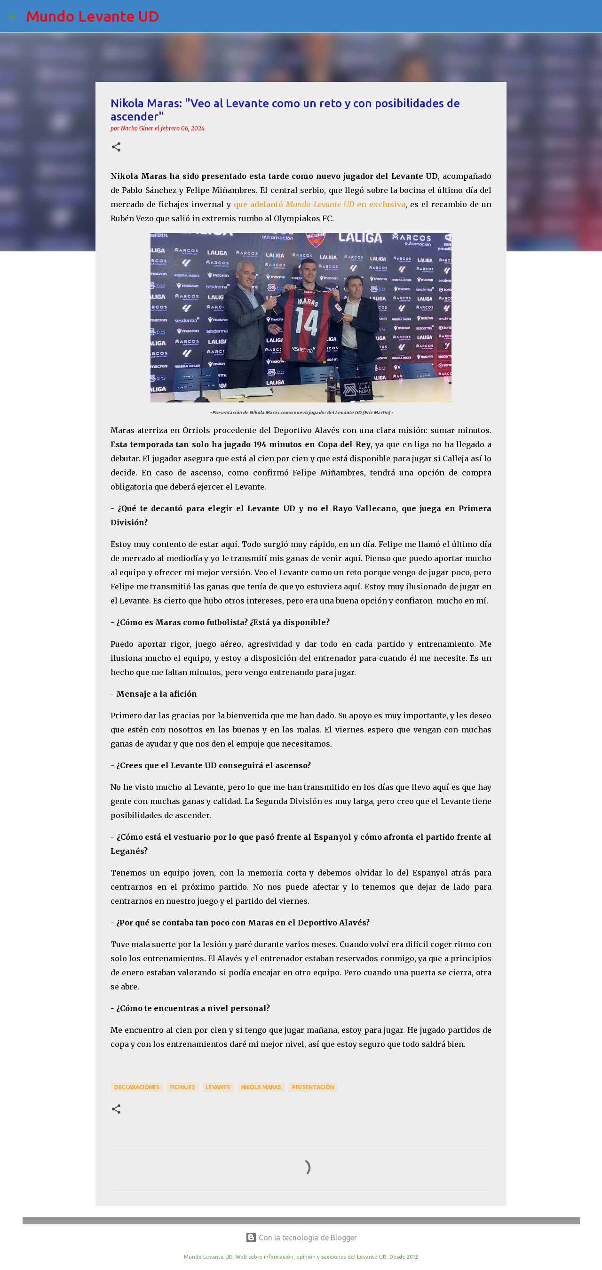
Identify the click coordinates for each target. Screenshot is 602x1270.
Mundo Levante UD (92, 16)
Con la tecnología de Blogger (301, 1237)
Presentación (313, 1087)
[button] (116, 147)
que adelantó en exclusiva (319, 204)
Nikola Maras (261, 1087)
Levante (218, 1087)
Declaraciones (136, 1087)
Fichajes (182, 1087)
